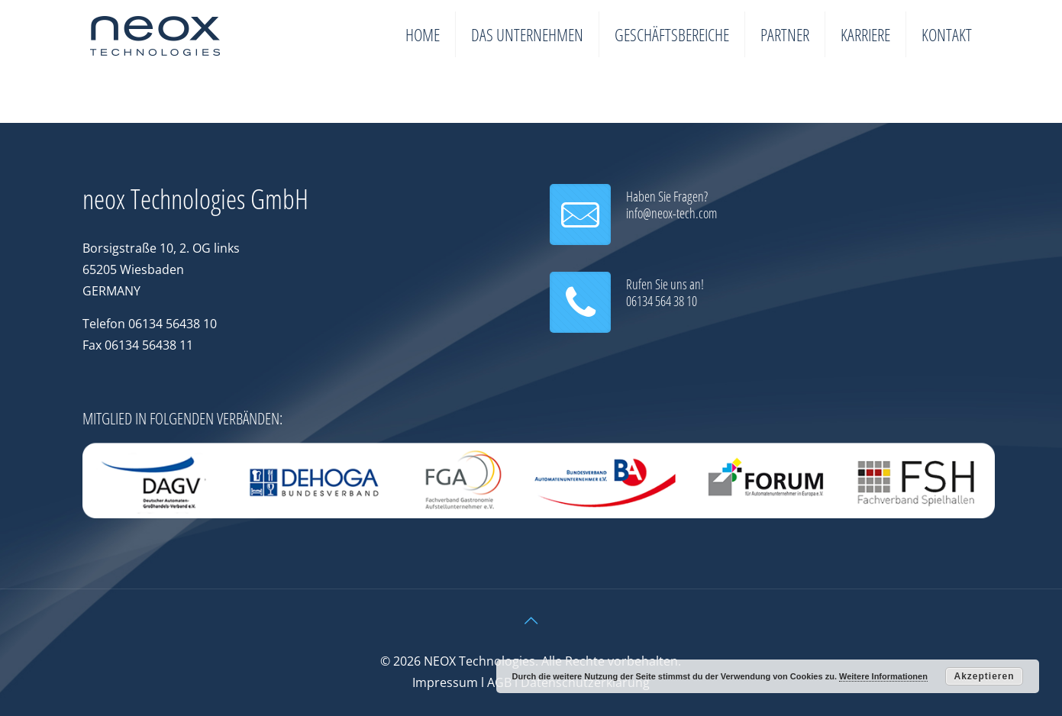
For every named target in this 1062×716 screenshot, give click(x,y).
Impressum (445, 682)
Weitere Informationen (883, 676)
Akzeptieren (984, 676)
